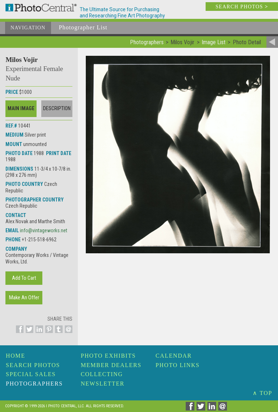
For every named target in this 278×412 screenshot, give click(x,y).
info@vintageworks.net (43, 230)
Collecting (102, 374)
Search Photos (33, 365)
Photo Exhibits (108, 356)
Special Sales (31, 374)
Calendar (174, 356)
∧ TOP (262, 393)
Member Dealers (111, 365)
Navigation (28, 27)
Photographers (34, 383)
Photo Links (178, 365)
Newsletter (103, 383)
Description (57, 108)
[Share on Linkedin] (38, 333)
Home (15, 356)
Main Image (21, 108)
